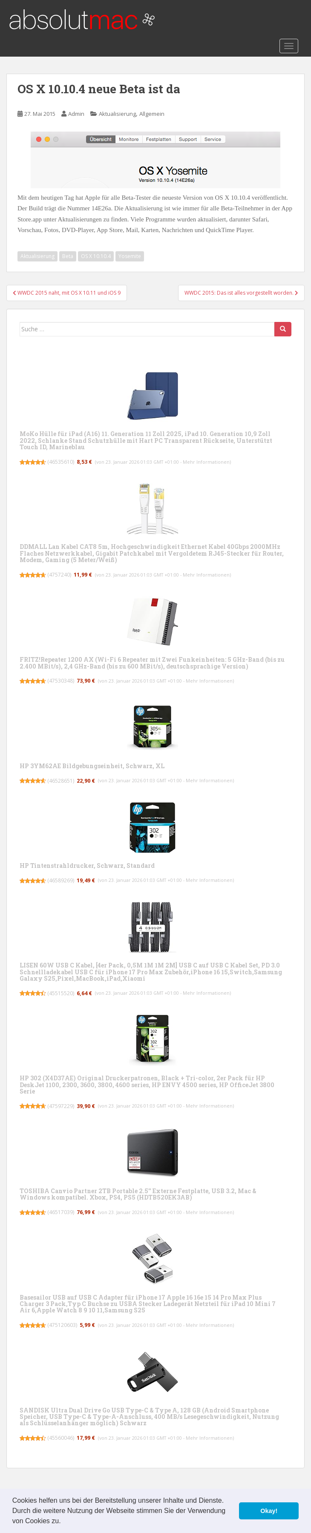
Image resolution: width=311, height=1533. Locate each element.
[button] (64, 1522)
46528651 (61, 780)
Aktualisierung (117, 114)
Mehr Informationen (206, 462)
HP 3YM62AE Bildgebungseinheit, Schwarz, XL (92, 766)
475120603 (62, 1325)
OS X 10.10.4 (96, 256)
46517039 (61, 1212)
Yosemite (129, 256)
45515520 (61, 993)
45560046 (61, 1437)
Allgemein (151, 114)
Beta (67, 256)
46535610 (61, 461)
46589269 (61, 880)
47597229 (61, 1106)
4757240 (59, 574)
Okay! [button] (268, 1510)
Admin (76, 114)
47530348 (61, 680)
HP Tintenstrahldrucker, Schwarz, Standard (87, 865)
